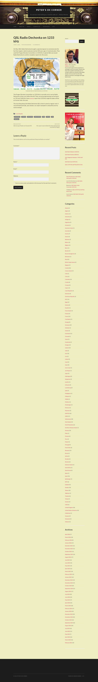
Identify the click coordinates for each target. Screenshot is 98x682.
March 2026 (68, 537)
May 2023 (67, 634)
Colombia (67, 279)
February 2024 (68, 608)
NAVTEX (67, 413)
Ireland (66, 359)
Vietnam (67, 521)
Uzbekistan (67, 513)
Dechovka (30, 116)
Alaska (66, 208)
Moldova (67, 402)
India (66, 350)
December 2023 (69, 614)
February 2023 (68, 642)
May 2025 (67, 565)
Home (14, 26)
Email (15, 169)
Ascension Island (69, 228)
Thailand (67, 496)
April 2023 (67, 637)
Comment (16, 145)
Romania (67, 450)
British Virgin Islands (70, 262)
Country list (36, 26)
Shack (28, 26)
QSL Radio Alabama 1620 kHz (72, 151)
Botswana (67, 256)
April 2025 (67, 568)
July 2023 (67, 628)
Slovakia (67, 459)
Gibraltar (67, 327)
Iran (66, 356)
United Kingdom (69, 507)
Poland (66, 441)
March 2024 (68, 605)
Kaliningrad (68, 376)
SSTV (53, 26)
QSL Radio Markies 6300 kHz (72, 154)
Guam (66, 339)
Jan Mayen (67, 370)
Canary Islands (68, 270)
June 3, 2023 (16, 44)
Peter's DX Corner (49, 10)
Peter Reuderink (26, 44)
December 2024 (69, 580)
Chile (66, 273)
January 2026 (68, 543)
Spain (66, 476)
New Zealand (68, 421)
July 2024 (67, 594)
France (66, 316)
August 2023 (68, 625)
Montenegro (68, 404)
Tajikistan (67, 493)
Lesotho (67, 382)
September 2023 (69, 622)
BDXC (66, 64)
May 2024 (67, 600)
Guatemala (67, 342)
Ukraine (67, 501)
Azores (66, 236)
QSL (52, 116)
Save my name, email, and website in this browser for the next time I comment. (35, 183)
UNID (66, 504)
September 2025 (69, 554)
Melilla (66, 399)
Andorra (67, 213)
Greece (66, 330)
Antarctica (67, 216)
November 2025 (69, 548)
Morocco (67, 407)
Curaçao (67, 285)
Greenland (67, 333)
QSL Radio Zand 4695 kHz (71, 161)
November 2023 (69, 617)
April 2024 (67, 602)
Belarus (67, 242)
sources (32, 98)
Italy (66, 364)
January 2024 (68, 611)
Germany (67, 325)
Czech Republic (19, 113)
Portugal (67, 444)
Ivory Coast (68, 367)
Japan (66, 373)
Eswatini (67, 307)
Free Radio (67, 319)
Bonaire (67, 250)
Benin (66, 248)
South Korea (68, 470)
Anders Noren (77, 676)
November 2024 (69, 582)
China (66, 276)
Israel (66, 362)
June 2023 (67, 631)
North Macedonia (69, 424)
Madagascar (68, 393)
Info (66, 353)
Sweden (67, 487)
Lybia (66, 390)
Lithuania (67, 384)
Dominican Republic (69, 296)
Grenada (67, 336)
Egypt (66, 302)
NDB (66, 416)
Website (15, 176)
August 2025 (68, 557)
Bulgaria (67, 265)
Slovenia (67, 461)
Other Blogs (46, 26)
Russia (66, 453)
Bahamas (67, 239)
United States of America (71, 510)
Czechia (24, 116)
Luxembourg (68, 387)
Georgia (67, 322)
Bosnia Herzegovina (69, 253)
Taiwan (66, 490)
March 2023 (68, 639)
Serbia (66, 456)
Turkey (66, 499)
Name (15, 162)
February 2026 (68, 540)
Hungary (67, 345)
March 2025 (68, 571)
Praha (48, 116)
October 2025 (68, 551)
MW (43, 116)
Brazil (66, 259)
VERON (67, 66)
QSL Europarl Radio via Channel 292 (22, 124)
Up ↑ (83, 676)
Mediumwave (38, 116)
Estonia (67, 305)
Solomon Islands (69, 464)
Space (66, 473)
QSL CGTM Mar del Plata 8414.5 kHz (73, 164)
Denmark (67, 293)
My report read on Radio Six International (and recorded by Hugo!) (48, 125)
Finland (67, 313)
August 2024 (68, 591)
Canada (67, 268)
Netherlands (68, 419)
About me (21, 26)
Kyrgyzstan (67, 379)
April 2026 (67, 534)
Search (66, 38)
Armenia (67, 225)
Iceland (66, 347)
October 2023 (68, 619)
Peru (66, 439)
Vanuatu (67, 516)
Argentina (67, 222)
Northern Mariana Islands (71, 427)
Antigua (67, 219)
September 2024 (69, 588)
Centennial (17, 116)
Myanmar (67, 410)
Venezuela (67, 518)
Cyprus (66, 288)
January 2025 (68, 577)
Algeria (66, 210)
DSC (66, 299)
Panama (67, 436)
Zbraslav (17, 119)
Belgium (67, 245)
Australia (67, 230)
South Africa (68, 467)
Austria (67, 233)
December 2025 (69, 545)
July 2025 (67, 560)
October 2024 (68, 585)
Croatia (67, 282)
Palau (66, 433)
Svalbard (67, 484)
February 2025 (68, 574)
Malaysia (67, 396)
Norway (67, 430)
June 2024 (67, 597)
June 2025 (67, 562)
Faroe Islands (68, 310)
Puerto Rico (68, 447)
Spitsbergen (68, 479)
